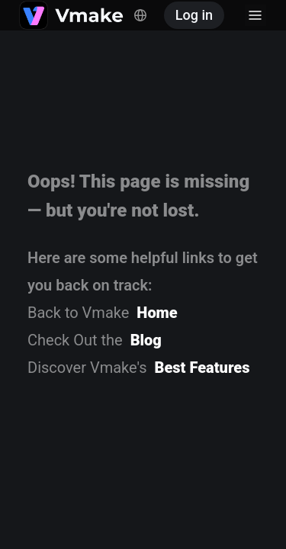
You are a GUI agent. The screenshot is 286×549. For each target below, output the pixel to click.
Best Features (202, 367)
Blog (146, 340)
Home (157, 312)
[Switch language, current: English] (140, 15)
